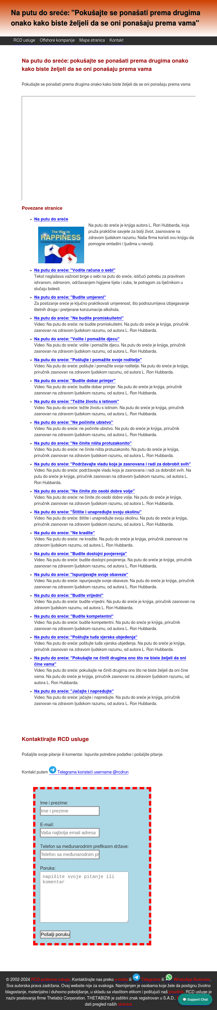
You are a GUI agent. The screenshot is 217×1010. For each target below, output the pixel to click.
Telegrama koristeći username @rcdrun (88, 772)
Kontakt (117, 41)
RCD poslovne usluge (50, 980)
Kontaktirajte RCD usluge (55, 739)
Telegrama (146, 980)
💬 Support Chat (195, 999)
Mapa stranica (92, 41)
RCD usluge (24, 41)
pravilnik (176, 992)
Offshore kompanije (57, 41)
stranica (125, 1004)
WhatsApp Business (187, 980)
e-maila (121, 980)
